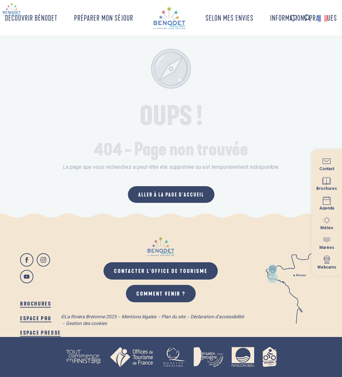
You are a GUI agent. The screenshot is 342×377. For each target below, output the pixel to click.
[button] (307, 18)
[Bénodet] (12, 9)
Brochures (35, 303)
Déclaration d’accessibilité (217, 316)
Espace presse (40, 332)
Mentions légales (139, 316)
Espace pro (35, 318)
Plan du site (173, 316)
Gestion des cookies (86, 323)
